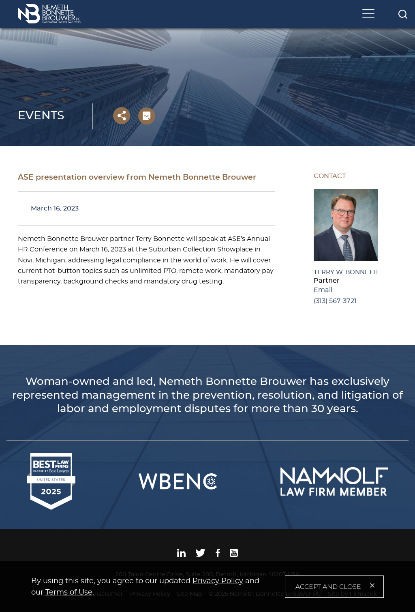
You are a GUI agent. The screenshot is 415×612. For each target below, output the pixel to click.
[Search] (402, 14)
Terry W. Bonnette (347, 272)
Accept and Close (328, 587)
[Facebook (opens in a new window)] (218, 555)
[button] (121, 115)
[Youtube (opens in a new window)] (234, 555)
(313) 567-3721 (335, 301)
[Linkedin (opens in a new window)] (181, 555)
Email (323, 290)
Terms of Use (68, 592)
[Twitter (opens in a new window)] (200, 555)
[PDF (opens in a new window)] (146, 116)
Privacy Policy (218, 581)
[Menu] (370, 15)
